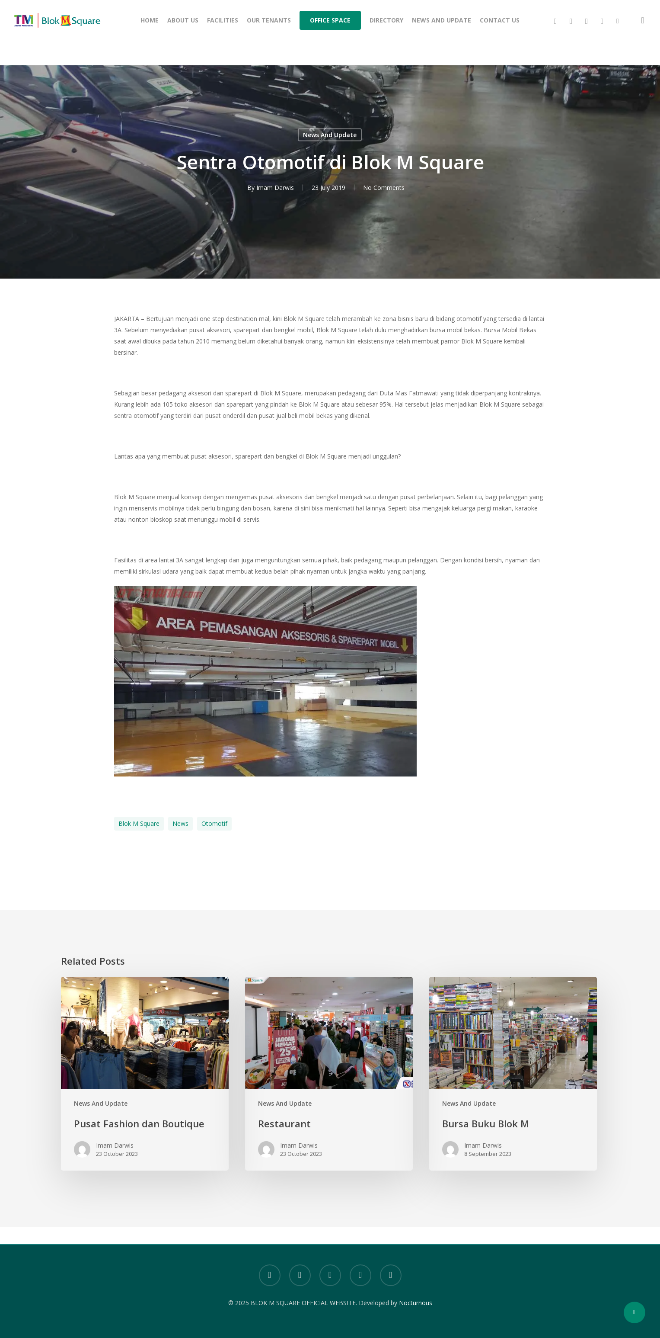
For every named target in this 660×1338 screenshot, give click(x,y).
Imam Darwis (275, 187)
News (180, 823)
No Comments (384, 187)
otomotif (214, 823)
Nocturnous (415, 1303)
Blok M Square (138, 823)
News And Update (330, 135)
